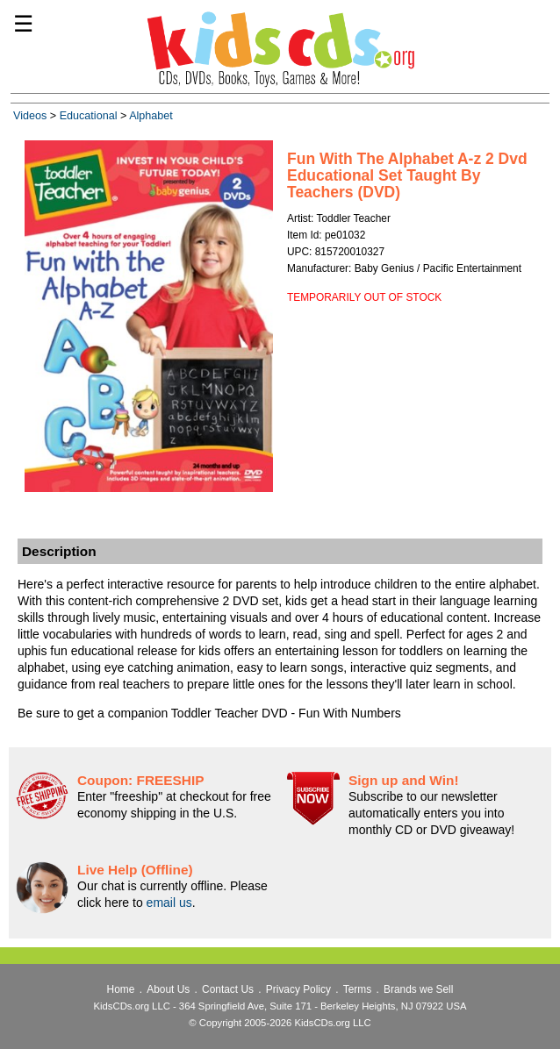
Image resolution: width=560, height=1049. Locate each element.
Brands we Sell (418, 989)
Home (121, 989)
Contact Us (228, 989)
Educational (89, 116)
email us (169, 903)
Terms (357, 989)
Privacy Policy (298, 989)
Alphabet (151, 116)
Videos (30, 116)
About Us (168, 989)
